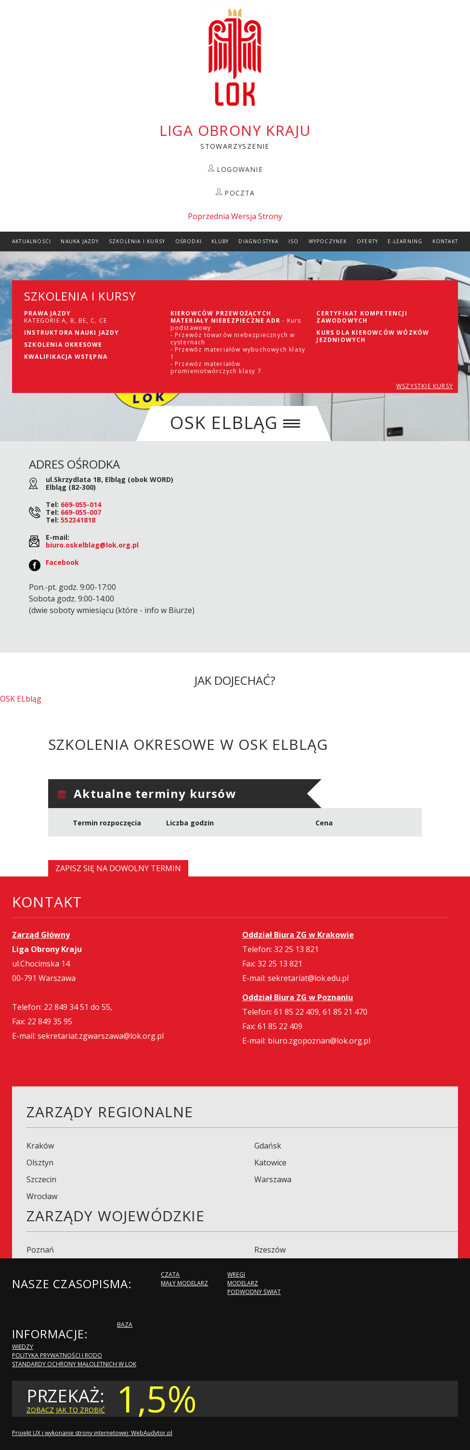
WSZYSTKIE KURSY (424, 386)
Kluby (220, 241)
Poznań (40, 1249)
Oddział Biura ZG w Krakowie (298, 934)
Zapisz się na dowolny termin (118, 868)
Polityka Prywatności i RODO (57, 1355)
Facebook (62, 562)
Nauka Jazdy (80, 241)
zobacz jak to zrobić (65, 1409)
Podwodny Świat (254, 1292)
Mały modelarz (184, 1283)
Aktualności (31, 241)
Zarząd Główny (41, 934)
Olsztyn (39, 1162)
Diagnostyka (258, 241)
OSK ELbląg (20, 698)
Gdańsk (267, 1145)
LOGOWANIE (240, 169)
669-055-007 (81, 512)
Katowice (270, 1162)
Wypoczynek (328, 241)
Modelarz (242, 1283)
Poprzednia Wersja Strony (235, 216)
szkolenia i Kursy (137, 241)
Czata (170, 1274)
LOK (235, 57)
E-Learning (405, 241)
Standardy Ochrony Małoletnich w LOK (74, 1364)
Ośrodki (188, 241)
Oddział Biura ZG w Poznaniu (297, 997)
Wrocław (41, 1196)
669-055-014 (81, 504)
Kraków (40, 1145)
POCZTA (239, 192)
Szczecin (41, 1179)
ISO (293, 241)
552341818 (78, 519)
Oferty (367, 241)
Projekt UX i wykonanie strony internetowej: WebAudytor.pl (92, 1433)
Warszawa (272, 1179)
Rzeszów (270, 1249)
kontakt (445, 241)
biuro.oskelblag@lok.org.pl (92, 544)
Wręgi (236, 1274)
